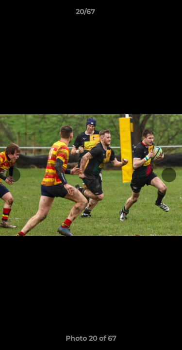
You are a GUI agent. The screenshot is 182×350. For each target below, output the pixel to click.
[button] (147, 14)
